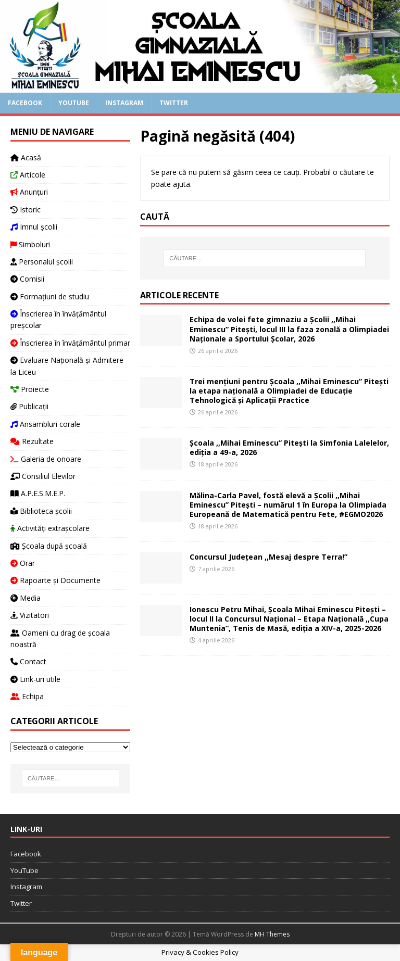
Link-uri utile (35, 679)
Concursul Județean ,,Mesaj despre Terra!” (268, 557)
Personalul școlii (41, 262)
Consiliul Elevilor (43, 476)
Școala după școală (48, 546)
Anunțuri (29, 192)
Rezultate (32, 441)
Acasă (25, 157)
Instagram (124, 102)
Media (25, 598)
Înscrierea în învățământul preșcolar (58, 319)
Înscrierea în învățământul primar (70, 343)
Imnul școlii (33, 227)
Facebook (25, 102)
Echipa (27, 696)
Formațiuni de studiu (49, 296)
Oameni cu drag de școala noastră (60, 638)
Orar (22, 563)
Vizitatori (29, 615)
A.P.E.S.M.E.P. (37, 493)
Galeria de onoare (45, 459)
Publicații (29, 406)
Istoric (25, 209)
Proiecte (29, 389)
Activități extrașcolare (50, 528)
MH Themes (272, 934)
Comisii (27, 279)
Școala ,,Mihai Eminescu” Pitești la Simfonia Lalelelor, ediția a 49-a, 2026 (289, 447)
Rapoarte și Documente (55, 580)
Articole (27, 175)
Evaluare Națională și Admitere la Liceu (66, 365)
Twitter (173, 102)
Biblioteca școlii (41, 511)
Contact (28, 661)
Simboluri (30, 244)
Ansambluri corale (45, 424)
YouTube (73, 102)
